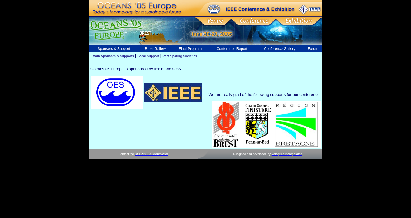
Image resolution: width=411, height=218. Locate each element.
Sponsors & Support (114, 49)
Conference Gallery (279, 49)
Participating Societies (179, 56)
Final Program (190, 49)
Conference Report (231, 49)
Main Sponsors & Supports (113, 56)
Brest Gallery (155, 49)
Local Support (148, 56)
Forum (313, 49)
